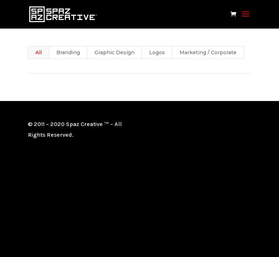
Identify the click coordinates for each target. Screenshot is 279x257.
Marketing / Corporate (208, 52)
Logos (157, 52)
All (38, 52)
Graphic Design (115, 52)
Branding (68, 52)
